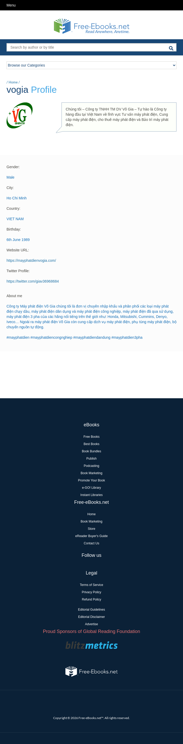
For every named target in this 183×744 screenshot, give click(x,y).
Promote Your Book (91, 480)
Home (13, 82)
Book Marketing (91, 473)
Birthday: (14, 229)
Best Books (92, 444)
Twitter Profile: (18, 271)
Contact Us (91, 543)
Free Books (91, 437)
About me (14, 296)
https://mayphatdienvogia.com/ (31, 260)
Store (91, 529)
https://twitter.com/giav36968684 (33, 281)
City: (10, 188)
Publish (91, 458)
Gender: (13, 167)
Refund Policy (91, 599)
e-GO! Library (91, 488)
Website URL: (18, 250)
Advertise (91, 624)
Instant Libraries (91, 495)
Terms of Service (91, 585)
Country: (13, 208)
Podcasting (91, 466)
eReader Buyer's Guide (91, 536)
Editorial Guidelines (91, 609)
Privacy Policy (91, 592)
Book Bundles (91, 451)
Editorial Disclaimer (91, 617)
